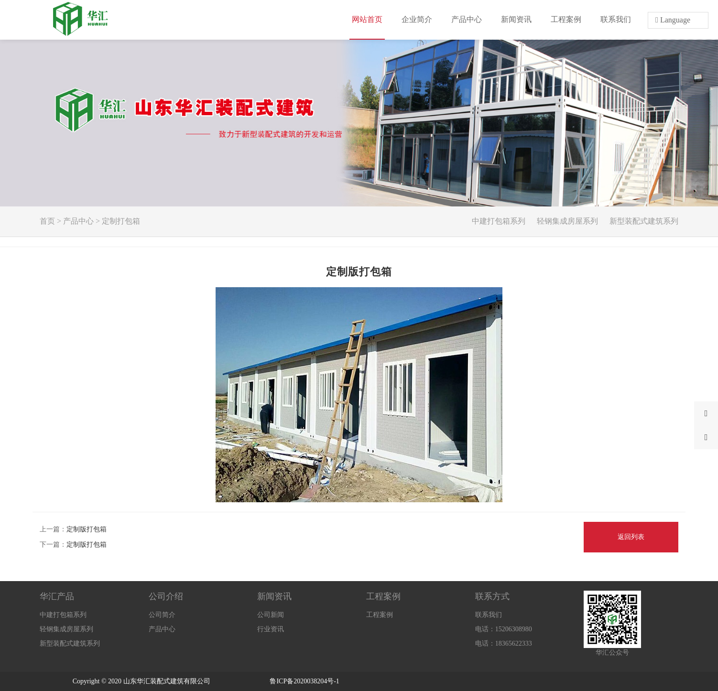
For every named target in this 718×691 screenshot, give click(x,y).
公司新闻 (270, 614)
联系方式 (492, 596)
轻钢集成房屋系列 (567, 221)
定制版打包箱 (86, 529)
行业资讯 (270, 629)
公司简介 (162, 614)
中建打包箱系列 (498, 221)
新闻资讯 (274, 596)
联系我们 (488, 614)
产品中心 (78, 221)
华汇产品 (57, 596)
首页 (47, 221)
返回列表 (631, 536)
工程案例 (383, 596)
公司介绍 (166, 596)
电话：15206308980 (503, 629)
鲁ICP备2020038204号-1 (304, 681)
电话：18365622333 (503, 643)
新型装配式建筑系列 (643, 221)
